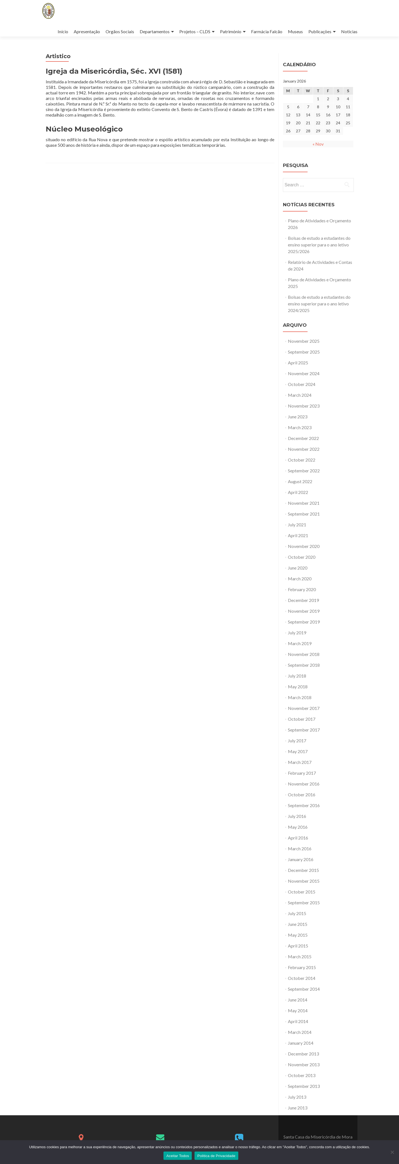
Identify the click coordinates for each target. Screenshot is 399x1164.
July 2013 (297, 1096)
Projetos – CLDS (194, 31)
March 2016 (299, 848)
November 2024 (303, 373)
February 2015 (302, 967)
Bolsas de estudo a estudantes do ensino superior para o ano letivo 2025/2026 (319, 244)
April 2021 (298, 535)
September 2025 (304, 351)
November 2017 (303, 708)
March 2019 (299, 643)
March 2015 (299, 956)
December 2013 (303, 1053)
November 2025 (303, 341)
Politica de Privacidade (216, 1156)
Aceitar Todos (177, 1156)
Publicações (319, 31)
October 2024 (301, 384)
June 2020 (297, 567)
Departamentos (155, 31)
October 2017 (301, 719)
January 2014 (300, 1042)
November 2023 (303, 405)
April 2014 (298, 1021)
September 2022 (304, 470)
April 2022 (298, 492)
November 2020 (303, 546)
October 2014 (301, 978)
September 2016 (304, 805)
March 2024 (299, 395)
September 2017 (304, 729)
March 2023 (299, 427)
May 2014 (298, 1010)
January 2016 (300, 859)
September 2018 (304, 665)
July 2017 (297, 740)
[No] (392, 1152)
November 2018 (303, 654)
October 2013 (301, 1075)
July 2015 (297, 913)
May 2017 (298, 751)
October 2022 (301, 459)
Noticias (349, 31)
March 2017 (299, 762)
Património (230, 31)
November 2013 (303, 1064)
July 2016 (297, 816)
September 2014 (304, 989)
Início (63, 31)
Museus (295, 31)
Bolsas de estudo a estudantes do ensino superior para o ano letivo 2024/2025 (319, 303)
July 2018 (297, 675)
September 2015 (304, 902)
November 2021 (303, 503)
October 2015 (301, 891)
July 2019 (297, 632)
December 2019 (303, 600)
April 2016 (298, 837)
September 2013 (304, 1086)
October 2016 (301, 794)
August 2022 (300, 481)
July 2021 (297, 524)
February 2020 (302, 589)
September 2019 (304, 621)
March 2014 (299, 1032)
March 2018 (299, 697)
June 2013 (297, 1107)
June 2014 (297, 999)
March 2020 (299, 578)
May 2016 (298, 827)
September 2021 (304, 513)
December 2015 (303, 870)
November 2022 (303, 449)
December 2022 (303, 438)
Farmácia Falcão (266, 31)
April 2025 (298, 362)
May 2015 (298, 935)
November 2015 (303, 881)
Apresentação (87, 31)
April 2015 (298, 945)
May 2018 (298, 686)
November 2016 (303, 783)
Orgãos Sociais (120, 31)
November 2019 (303, 611)
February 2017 (302, 773)
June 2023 (297, 416)
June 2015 (297, 924)
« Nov (318, 143)
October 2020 (301, 557)
